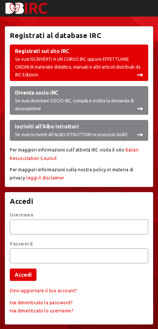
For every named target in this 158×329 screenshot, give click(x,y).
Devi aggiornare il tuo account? (43, 290)
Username (22, 214)
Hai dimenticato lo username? (41, 310)
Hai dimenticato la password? (41, 302)
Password (21, 243)
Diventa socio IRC (79, 101)
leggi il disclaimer (45, 177)
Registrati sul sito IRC (79, 63)
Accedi (23, 275)
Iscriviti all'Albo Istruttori (79, 131)
